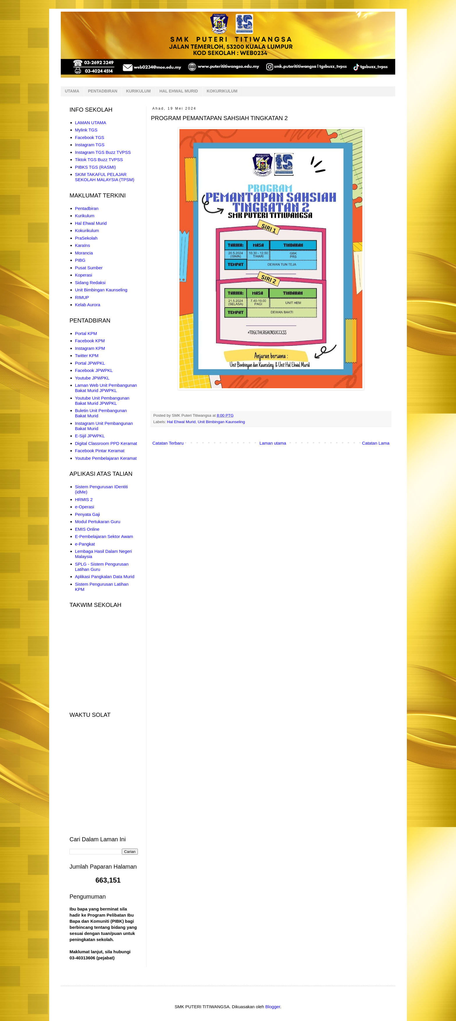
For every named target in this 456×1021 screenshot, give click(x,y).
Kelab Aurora (87, 304)
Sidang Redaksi (90, 282)
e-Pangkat (85, 543)
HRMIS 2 (84, 499)
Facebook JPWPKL (94, 370)
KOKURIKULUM (222, 91)
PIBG (80, 260)
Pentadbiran (87, 208)
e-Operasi (84, 506)
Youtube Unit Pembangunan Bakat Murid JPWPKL (102, 400)
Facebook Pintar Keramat (99, 450)
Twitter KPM (87, 355)
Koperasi (83, 274)
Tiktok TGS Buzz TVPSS (99, 159)
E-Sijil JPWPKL (90, 435)
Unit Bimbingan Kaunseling (221, 422)
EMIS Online (87, 529)
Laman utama (272, 443)
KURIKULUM (138, 91)
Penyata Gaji (87, 514)
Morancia (84, 252)
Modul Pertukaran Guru (97, 521)
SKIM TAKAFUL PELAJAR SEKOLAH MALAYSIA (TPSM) (104, 177)
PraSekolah (86, 238)
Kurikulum (85, 215)
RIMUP (82, 297)
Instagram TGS (89, 144)
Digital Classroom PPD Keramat (106, 443)
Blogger (272, 1006)
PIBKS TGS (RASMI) (95, 167)
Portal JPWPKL (90, 363)
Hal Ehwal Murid (181, 422)
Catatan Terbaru (168, 443)
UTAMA (72, 91)
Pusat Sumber (89, 267)
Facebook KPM (90, 340)
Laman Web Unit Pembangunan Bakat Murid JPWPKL (106, 388)
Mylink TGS (86, 129)
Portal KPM (86, 333)
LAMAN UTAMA (90, 122)
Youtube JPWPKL (92, 377)
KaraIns (82, 245)
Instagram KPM (90, 348)
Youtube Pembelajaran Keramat (106, 458)
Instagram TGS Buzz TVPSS (103, 152)
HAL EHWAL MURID (178, 91)
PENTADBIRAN (102, 91)
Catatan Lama (375, 443)
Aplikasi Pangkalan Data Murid (104, 576)
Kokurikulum (87, 230)
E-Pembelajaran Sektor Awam (104, 536)
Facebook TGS (89, 137)
